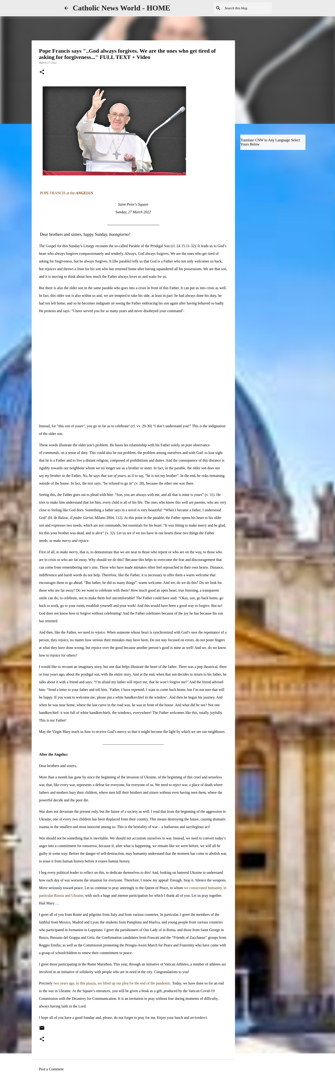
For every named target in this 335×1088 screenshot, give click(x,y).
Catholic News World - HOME (121, 8)
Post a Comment (51, 1069)
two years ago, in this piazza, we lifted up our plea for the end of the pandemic (112, 983)
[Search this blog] (247, 8)
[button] (42, 72)
